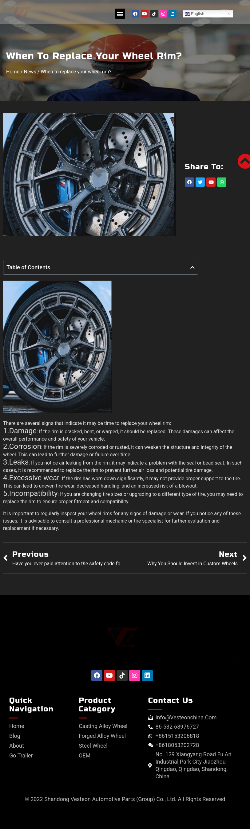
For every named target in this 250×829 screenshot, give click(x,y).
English (194, 13)
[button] (120, 14)
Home (12, 72)
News (30, 72)
